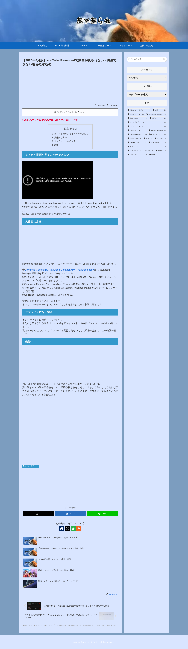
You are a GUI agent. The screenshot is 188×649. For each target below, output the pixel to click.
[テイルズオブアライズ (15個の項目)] (147, 122)
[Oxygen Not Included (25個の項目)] (156, 114)
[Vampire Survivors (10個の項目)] (157, 130)
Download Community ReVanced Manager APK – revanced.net (59, 270)
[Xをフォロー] (67, 528)
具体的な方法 (60, 137)
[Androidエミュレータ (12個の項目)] (137, 130)
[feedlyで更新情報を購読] (73, 528)
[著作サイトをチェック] (62, 528)
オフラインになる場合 (65, 141)
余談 (56, 145)
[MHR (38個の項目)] (159, 110)
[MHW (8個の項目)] (148, 138)
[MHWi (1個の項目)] (157, 154)
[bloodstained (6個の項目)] (157, 142)
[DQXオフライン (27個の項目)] (136, 114)
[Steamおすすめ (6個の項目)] (137, 142)
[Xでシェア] (38, 513)
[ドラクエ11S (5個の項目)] (147, 146)
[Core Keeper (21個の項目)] (137, 118)
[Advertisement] (70, 85)
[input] (147, 59)
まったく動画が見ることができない (71, 134)
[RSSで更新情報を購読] (78, 528)
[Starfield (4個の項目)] (161, 150)
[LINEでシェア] (102, 513)
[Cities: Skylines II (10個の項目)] (137, 134)
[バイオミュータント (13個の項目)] (147, 126)
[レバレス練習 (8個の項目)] (134, 138)
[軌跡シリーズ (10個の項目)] (157, 134)
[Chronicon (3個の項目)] (137, 154)
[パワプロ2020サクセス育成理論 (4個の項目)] (140, 150)
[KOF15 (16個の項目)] (158, 118)
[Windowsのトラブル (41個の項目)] (139, 110)
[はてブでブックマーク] (70, 513)
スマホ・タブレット (30, 466)
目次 (66, 128)
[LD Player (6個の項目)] (160, 138)
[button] (164, 59)
